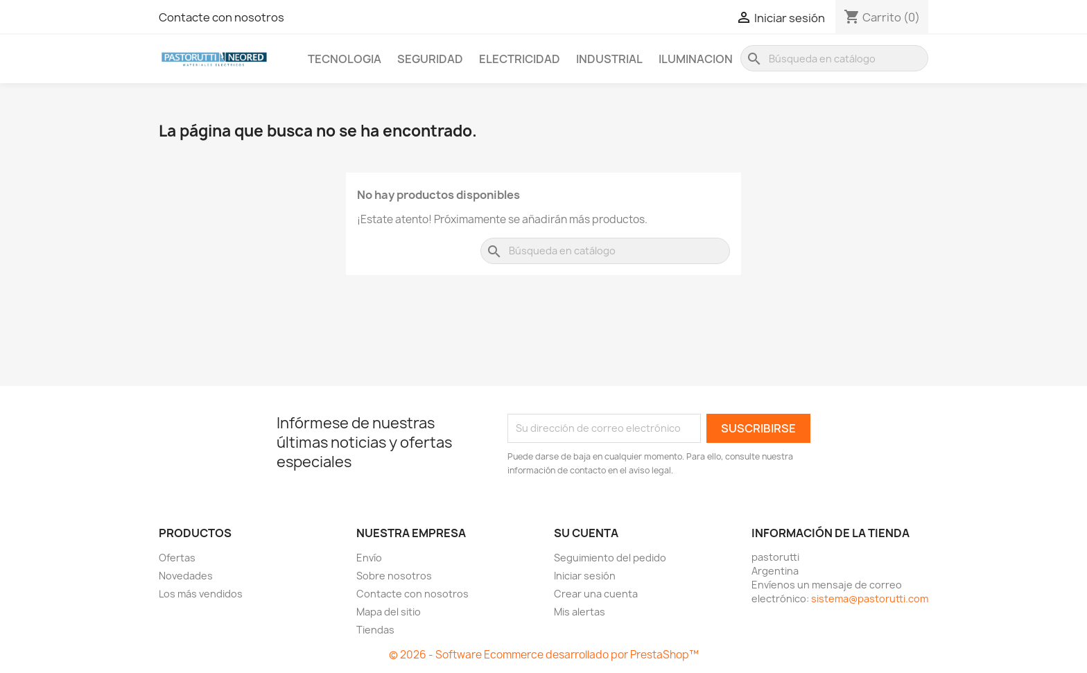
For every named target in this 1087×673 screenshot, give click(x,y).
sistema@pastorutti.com (869, 598)
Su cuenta (586, 533)
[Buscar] (834, 58)
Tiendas (375, 629)
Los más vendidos (201, 593)
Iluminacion (696, 59)
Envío (369, 557)
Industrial (609, 59)
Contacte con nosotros (221, 17)
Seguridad (430, 59)
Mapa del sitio (388, 611)
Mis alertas (579, 611)
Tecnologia (344, 59)
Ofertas (177, 557)
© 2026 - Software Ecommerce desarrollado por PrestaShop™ (544, 654)
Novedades (186, 575)
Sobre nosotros (394, 575)
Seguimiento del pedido (610, 557)
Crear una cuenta (596, 593)
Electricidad (519, 59)
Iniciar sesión (585, 575)
